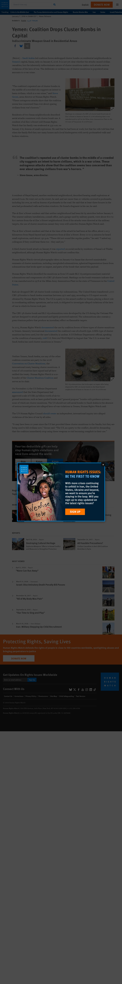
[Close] (103, 464)
